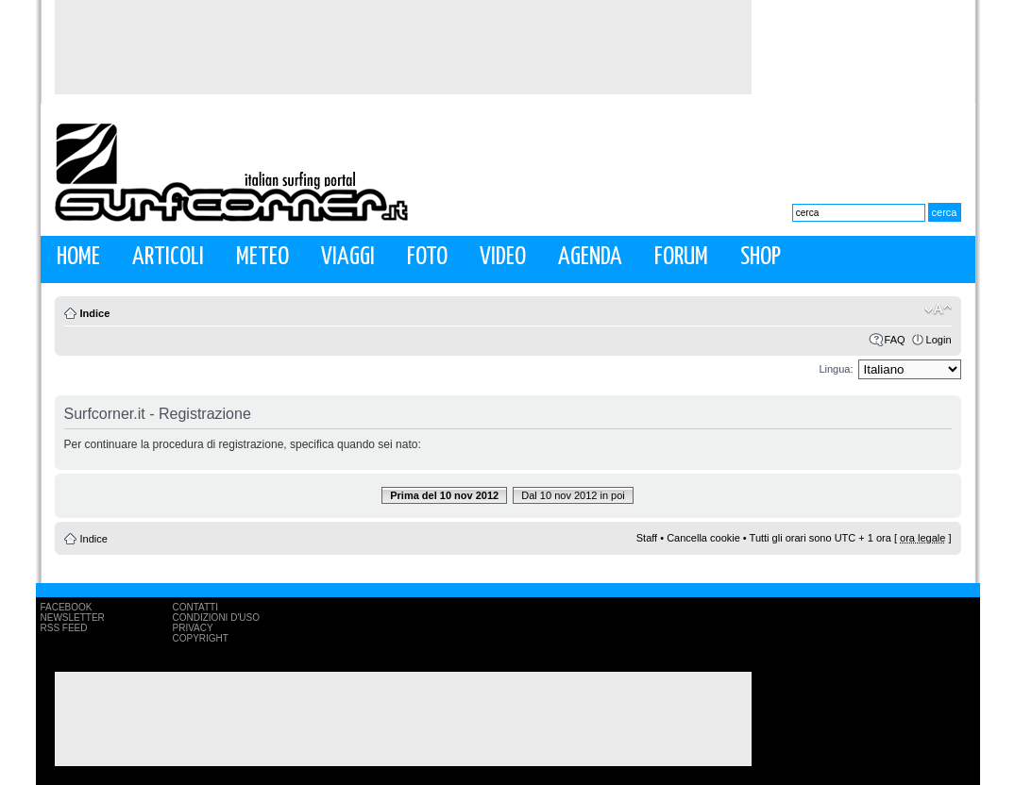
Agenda (590, 257)
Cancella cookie (703, 537)
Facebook (67, 607)
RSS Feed (64, 628)
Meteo (262, 257)
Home (78, 257)
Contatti (196, 607)
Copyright (200, 638)
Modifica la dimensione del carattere (938, 309)
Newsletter (73, 617)
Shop (760, 257)
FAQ (895, 339)
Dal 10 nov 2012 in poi (572, 495)
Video (503, 257)
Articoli (168, 257)
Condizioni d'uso (216, 617)
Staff (646, 537)
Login (939, 339)
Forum (681, 257)
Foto (427, 257)
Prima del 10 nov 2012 (444, 495)
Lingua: (836, 369)
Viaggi (348, 257)
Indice (95, 313)
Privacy (193, 628)
